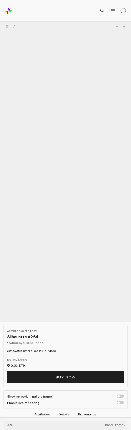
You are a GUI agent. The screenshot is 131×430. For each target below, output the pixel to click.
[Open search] (102, 10)
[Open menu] (112, 10)
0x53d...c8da (33, 342)
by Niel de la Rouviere (31, 351)
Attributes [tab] (42, 414)
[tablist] (65, 415)
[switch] (120, 396)
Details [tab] (64, 414)
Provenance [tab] (87, 414)
